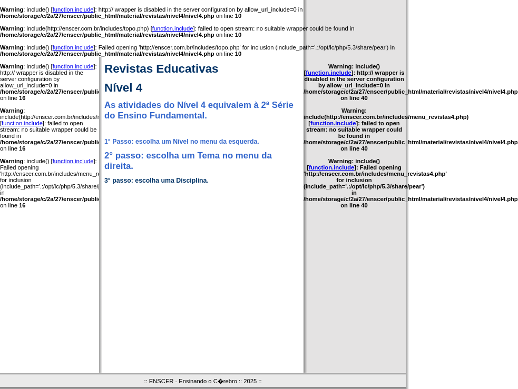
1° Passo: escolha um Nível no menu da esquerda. (181, 141)
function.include (73, 9)
